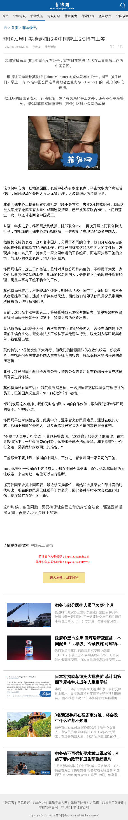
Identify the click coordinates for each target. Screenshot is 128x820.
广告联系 (8, 802)
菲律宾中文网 (48, 807)
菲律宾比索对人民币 (85, 802)
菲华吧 (65, 807)
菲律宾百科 (81, 807)
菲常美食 (71, 16)
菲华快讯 (36, 16)
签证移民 (105, 16)
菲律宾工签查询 (113, 802)
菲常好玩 (88, 16)
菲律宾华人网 (58, 802)
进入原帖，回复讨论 (64, 577)
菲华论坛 (19, 16)
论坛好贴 (53, 16)
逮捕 (49, 545)
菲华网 (60, 815)
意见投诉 (23, 802)
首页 (5, 16)
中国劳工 (37, 545)
